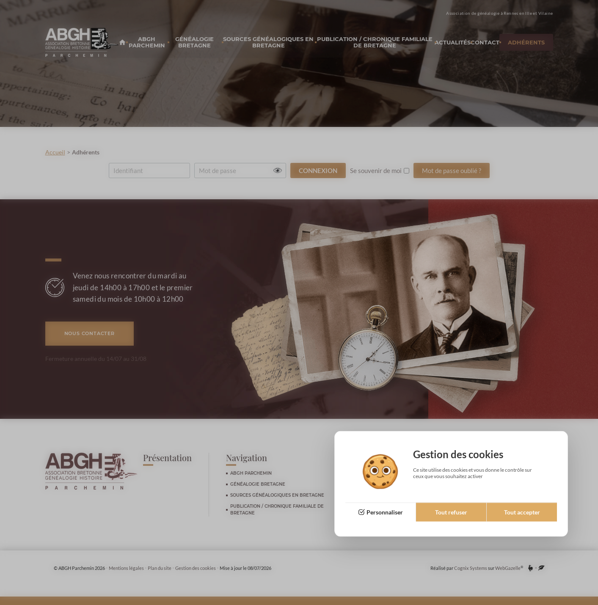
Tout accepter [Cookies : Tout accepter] (522, 512)
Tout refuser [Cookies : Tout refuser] (451, 512)
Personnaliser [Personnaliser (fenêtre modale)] (385, 512)
